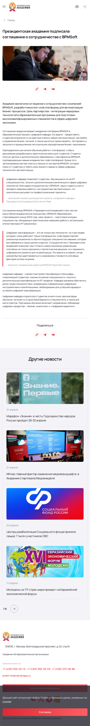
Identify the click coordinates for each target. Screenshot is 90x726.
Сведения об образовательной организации (26, 654)
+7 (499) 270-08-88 (63, 669)
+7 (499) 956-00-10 (14, 669)
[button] (14, 609)
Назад (11, 20)
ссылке (7, 701)
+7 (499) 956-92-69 (38, 669)
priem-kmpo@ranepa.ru (17, 675)
